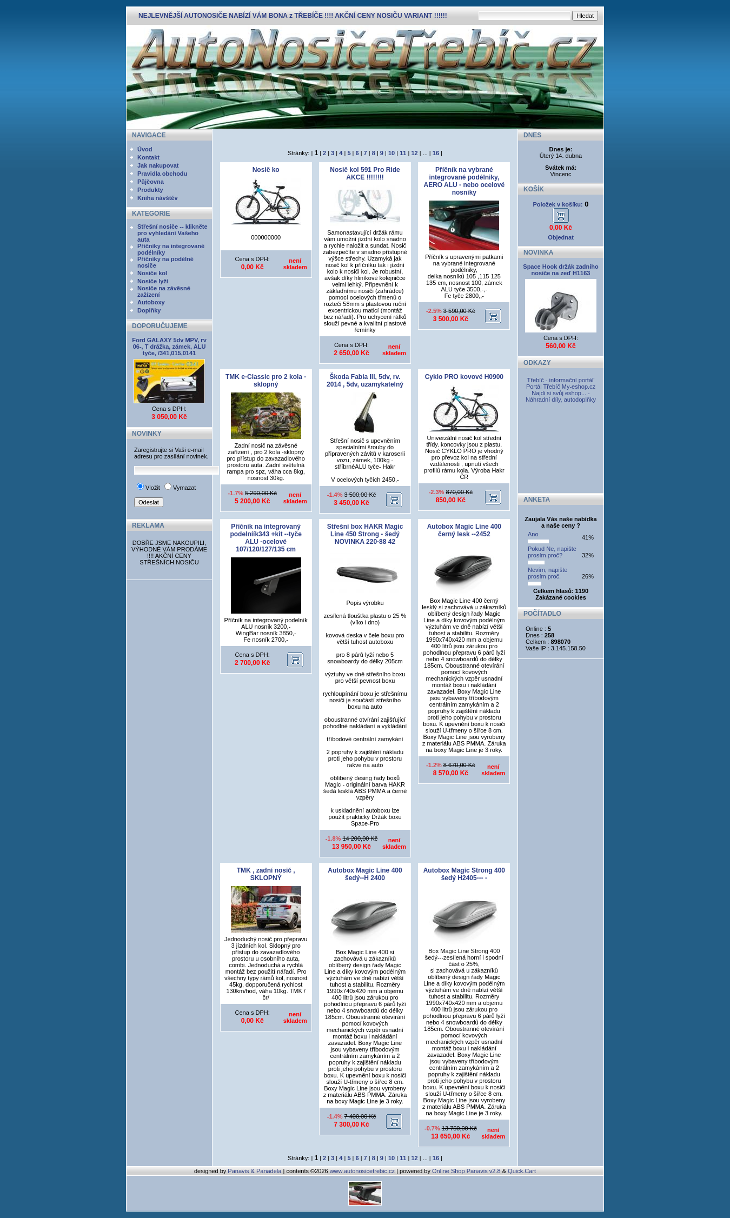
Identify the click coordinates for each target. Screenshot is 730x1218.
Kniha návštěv (157, 198)
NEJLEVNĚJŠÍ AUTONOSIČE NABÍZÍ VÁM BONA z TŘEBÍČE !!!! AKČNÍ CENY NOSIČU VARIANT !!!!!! (292, 15)
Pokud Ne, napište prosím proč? (552, 551)
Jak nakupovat (157, 165)
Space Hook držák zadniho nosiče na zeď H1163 (560, 269)
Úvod (144, 149)
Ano (533, 534)
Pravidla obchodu (162, 173)
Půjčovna (150, 181)
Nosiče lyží (152, 281)
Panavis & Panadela (255, 1171)
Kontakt (148, 157)
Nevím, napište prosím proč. (547, 573)
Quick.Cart (522, 1171)
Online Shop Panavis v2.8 (466, 1171)
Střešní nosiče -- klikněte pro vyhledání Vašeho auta (172, 233)
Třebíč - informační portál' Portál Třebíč (560, 383)
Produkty (150, 190)
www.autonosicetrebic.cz (362, 1171)
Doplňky (149, 310)
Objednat (561, 237)
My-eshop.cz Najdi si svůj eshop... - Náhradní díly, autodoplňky (561, 393)
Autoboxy (151, 302)
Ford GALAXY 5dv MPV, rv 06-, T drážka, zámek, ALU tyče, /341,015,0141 (169, 346)
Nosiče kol (152, 273)
